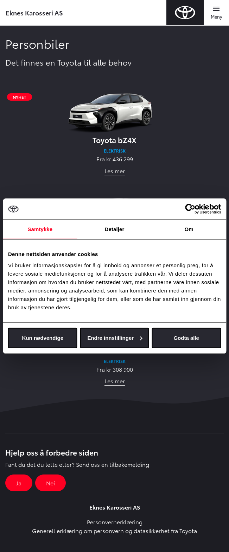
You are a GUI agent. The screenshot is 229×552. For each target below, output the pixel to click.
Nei (50, 483)
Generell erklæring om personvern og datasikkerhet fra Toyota (114, 530)
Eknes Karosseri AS (34, 12)
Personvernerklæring (114, 522)
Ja (18, 483)
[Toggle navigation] (216, 12)
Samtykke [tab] (39, 229)
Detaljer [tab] (115, 229)
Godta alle (186, 338)
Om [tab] (189, 229)
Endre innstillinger (114, 338)
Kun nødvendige (43, 338)
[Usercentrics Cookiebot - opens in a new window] (190, 209)
